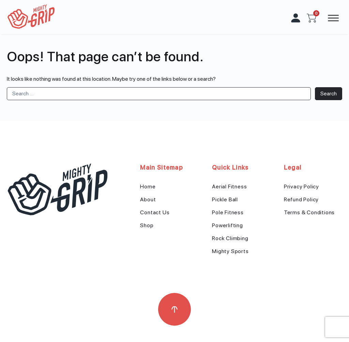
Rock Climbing (230, 238)
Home (147, 186)
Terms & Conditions (309, 212)
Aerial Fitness (229, 186)
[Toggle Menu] (333, 18)
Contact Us (154, 212)
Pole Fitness (228, 212)
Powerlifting (227, 225)
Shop (146, 225)
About (148, 199)
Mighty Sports (230, 251)
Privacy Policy (301, 186)
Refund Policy (301, 199)
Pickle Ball (225, 199)
